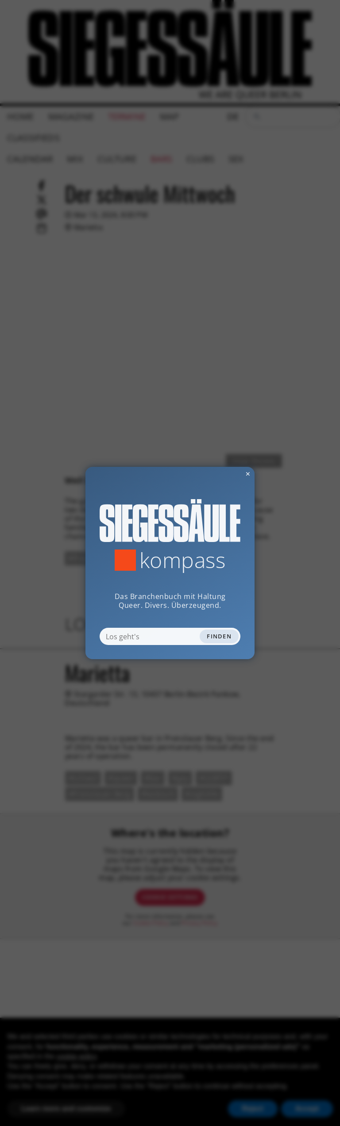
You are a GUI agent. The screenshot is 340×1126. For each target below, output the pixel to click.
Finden (219, 636)
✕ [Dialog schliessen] (226, 473)
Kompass (182, 560)
